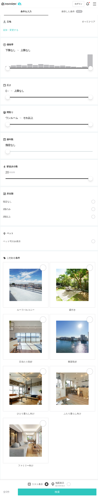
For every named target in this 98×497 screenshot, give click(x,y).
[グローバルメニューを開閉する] (94, 4)
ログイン (78, 4)
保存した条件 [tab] (71, 11)
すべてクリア (88, 21)
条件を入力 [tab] (26, 11)
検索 (57, 492)
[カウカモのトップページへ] (11, 4)
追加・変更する (10, 30)
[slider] (7, 68)
